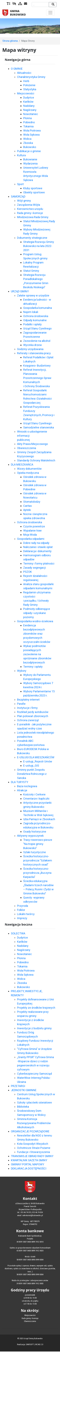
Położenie (29, 85)
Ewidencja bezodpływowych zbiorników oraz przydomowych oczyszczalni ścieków (36, 633)
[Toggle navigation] (50, 13)
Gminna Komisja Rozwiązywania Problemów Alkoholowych (34, 1123)
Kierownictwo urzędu (30, 208)
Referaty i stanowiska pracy (34, 353)
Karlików (28, 101)
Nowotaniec (30, 114)
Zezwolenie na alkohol (36, 340)
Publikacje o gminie (29, 151)
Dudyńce (28, 97)
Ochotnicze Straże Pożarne (33, 1147)
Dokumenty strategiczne (32, 237)
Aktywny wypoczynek (30, 835)
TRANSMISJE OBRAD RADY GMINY (32, 1156)
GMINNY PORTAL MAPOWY (27, 1164)
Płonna (27, 118)
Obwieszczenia (26, 448)
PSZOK (27, 571)
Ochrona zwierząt (28, 720)
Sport (20, 184)
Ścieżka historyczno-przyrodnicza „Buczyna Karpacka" (37, 873)
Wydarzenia (30, 163)
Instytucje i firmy (27, 707)
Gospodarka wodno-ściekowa (35, 621)
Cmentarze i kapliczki (36, 798)
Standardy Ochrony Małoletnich (36, 460)
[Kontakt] (25, 3)
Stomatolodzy (31, 501)
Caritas (27, 505)
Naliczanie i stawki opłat (38, 547)
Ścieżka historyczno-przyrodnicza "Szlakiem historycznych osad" (37, 860)
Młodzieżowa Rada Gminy (32, 217)
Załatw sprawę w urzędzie (33, 295)
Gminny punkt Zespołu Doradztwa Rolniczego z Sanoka (32, 774)
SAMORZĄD (18, 196)
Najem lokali (30, 312)
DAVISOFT (30, 1344)
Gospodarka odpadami (30, 538)
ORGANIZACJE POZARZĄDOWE (30, 1131)
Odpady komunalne (35, 320)
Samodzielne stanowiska (38, 427)
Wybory (21, 670)
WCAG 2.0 (39, 1344)
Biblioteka (23, 1106)
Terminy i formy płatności (38, 563)
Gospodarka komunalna (37, 307)
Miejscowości (25, 93)
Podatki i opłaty (32, 324)
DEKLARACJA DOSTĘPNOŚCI (28, 1168)
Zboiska (28, 142)
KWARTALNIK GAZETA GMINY (29, 1160)
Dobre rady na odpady (36, 542)
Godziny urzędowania (30, 349)
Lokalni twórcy (26, 914)
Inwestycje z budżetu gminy (34, 1028)
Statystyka (29, 89)
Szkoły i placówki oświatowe (34, 1102)
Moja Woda (30, 534)
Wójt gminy (24, 200)
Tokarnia (28, 126)
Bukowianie (30, 159)
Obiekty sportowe (34, 192)
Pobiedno (29, 122)
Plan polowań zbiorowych (32, 716)
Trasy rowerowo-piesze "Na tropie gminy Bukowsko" (37, 844)
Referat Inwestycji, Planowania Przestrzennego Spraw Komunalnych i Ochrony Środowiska (37, 378)
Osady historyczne (34, 831)
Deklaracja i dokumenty (37, 551)
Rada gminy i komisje (30, 213)
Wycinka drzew (32, 345)
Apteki (27, 509)
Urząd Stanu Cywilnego (37, 328)
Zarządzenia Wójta (28, 204)
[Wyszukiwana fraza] (40, 4)
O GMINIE (17, 68)
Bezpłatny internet (28, 699)
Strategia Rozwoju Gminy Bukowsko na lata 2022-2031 (38, 246)
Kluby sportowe (32, 188)
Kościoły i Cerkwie (34, 794)
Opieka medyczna (28, 472)
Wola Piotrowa (32, 130)
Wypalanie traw (32, 530)
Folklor (21, 909)
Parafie (21, 703)
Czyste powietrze (34, 526)
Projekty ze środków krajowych (36, 1007)
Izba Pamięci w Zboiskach (39, 819)
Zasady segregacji (34, 567)
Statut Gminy (31, 270)
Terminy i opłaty (33, 666)
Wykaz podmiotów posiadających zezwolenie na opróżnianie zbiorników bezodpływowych (37, 654)
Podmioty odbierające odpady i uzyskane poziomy (36, 613)
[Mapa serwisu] (19, 3)
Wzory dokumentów (29, 468)
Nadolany (29, 105)
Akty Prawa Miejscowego (32, 444)
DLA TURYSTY (19, 782)
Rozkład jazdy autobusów (32, 712)
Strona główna (10, 40)
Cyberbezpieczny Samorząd (34, 1073)
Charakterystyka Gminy (31, 77)
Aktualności (24, 72)
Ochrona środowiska (35, 316)
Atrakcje (22, 790)
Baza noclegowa (27, 786)
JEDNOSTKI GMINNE (23, 1090)
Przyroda (22, 905)
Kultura (21, 155)
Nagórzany (29, 109)
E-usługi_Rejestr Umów (37, 761)
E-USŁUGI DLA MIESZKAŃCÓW (35, 757)
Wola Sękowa (31, 134)
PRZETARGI (18, 1086)
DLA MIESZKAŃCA (22, 464)
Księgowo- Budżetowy (37, 365)
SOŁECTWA (18, 933)
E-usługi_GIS (31, 765)
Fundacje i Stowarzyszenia (33, 1152)
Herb (26, 81)
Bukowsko (29, 147)
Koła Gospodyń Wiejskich (32, 1143)
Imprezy (22, 918)
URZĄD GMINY (20, 291)
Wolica (27, 138)
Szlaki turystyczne (34, 852)
